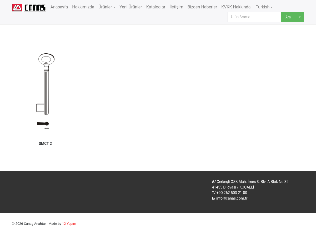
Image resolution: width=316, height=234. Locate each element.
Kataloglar (155, 6)
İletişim (176, 6)
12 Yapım (69, 224)
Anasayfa (59, 6)
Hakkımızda (83, 6)
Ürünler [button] (105, 6)
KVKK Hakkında (235, 6)
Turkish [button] (262, 6)
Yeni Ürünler (130, 6)
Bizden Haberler (202, 6)
